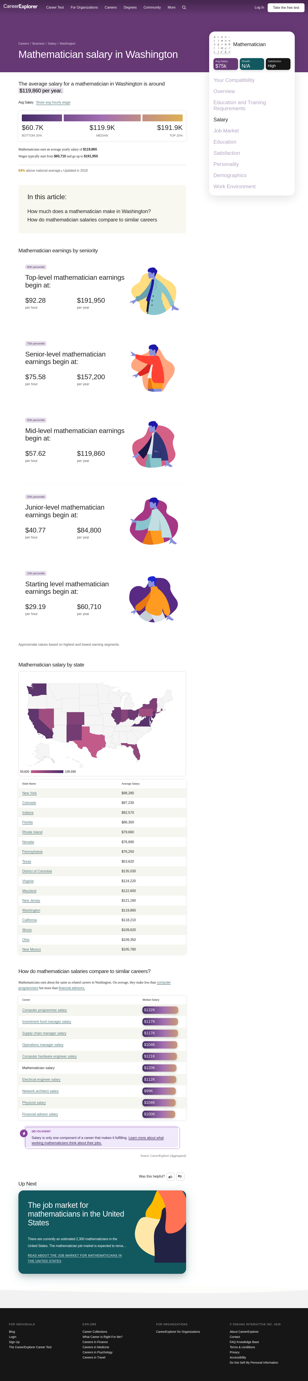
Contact (235, 1337)
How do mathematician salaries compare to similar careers (92, 220)
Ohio (26, 940)
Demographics (230, 175)
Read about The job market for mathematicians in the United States (75, 1258)
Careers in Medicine (96, 1347)
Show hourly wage (53, 102)
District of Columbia (37, 871)
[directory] (102, 209)
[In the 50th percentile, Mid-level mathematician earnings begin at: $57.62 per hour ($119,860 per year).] (102, 445)
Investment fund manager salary (46, 1021)
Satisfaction (226, 153)
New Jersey (31, 900)
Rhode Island (32, 832)
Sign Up (14, 1342)
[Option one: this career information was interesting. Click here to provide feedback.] (171, 1177)
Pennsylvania (32, 851)
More (171, 7)
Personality (226, 164)
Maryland (29, 891)
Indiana (28, 812)
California (29, 920)
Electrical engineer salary (41, 1079)
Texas (26, 861)
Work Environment (234, 186)
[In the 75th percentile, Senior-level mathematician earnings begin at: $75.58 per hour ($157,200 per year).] (102, 368)
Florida (27, 822)
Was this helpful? (152, 1176)
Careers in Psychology (98, 1352)
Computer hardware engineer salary (49, 1056)
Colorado (29, 803)
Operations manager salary (43, 1045)
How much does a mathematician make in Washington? (89, 211)
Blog (12, 1331)
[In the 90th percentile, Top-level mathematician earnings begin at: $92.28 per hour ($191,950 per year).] (102, 292)
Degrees (130, 7)
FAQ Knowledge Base (244, 1342)
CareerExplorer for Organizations (178, 1331)
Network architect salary (40, 1091)
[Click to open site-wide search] (184, 7)
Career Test (55, 7)
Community (152, 7)
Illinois (27, 930)
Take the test (286, 8)
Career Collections (95, 1331)
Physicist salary (34, 1102)
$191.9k (170, 131)
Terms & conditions (242, 1347)
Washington (31, 910)
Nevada (28, 842)
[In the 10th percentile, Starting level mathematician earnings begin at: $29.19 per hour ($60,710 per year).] (102, 598)
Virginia (28, 881)
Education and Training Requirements (239, 105)
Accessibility (238, 1357)
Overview (224, 91)
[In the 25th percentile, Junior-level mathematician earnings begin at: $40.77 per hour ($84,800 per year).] (102, 522)
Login (12, 1337)
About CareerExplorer (244, 1331)
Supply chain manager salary (44, 1033)
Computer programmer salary (44, 1010)
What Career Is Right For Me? (103, 1337)
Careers (111, 7)
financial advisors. (72, 988)
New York (29, 793)
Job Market (226, 131)
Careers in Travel (94, 1357)
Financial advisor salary (40, 1114)
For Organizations (84, 7)
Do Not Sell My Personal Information (254, 1362)
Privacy (235, 1352)
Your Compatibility (234, 80)
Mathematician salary (38, 1068)
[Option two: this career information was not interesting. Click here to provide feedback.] (180, 1177)
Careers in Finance (95, 1342)
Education (224, 142)
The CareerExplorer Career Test (30, 1347)
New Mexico (31, 949)
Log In (259, 7)
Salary (220, 119)
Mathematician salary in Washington (98, 54)
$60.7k (32, 131)
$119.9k (102, 131)
